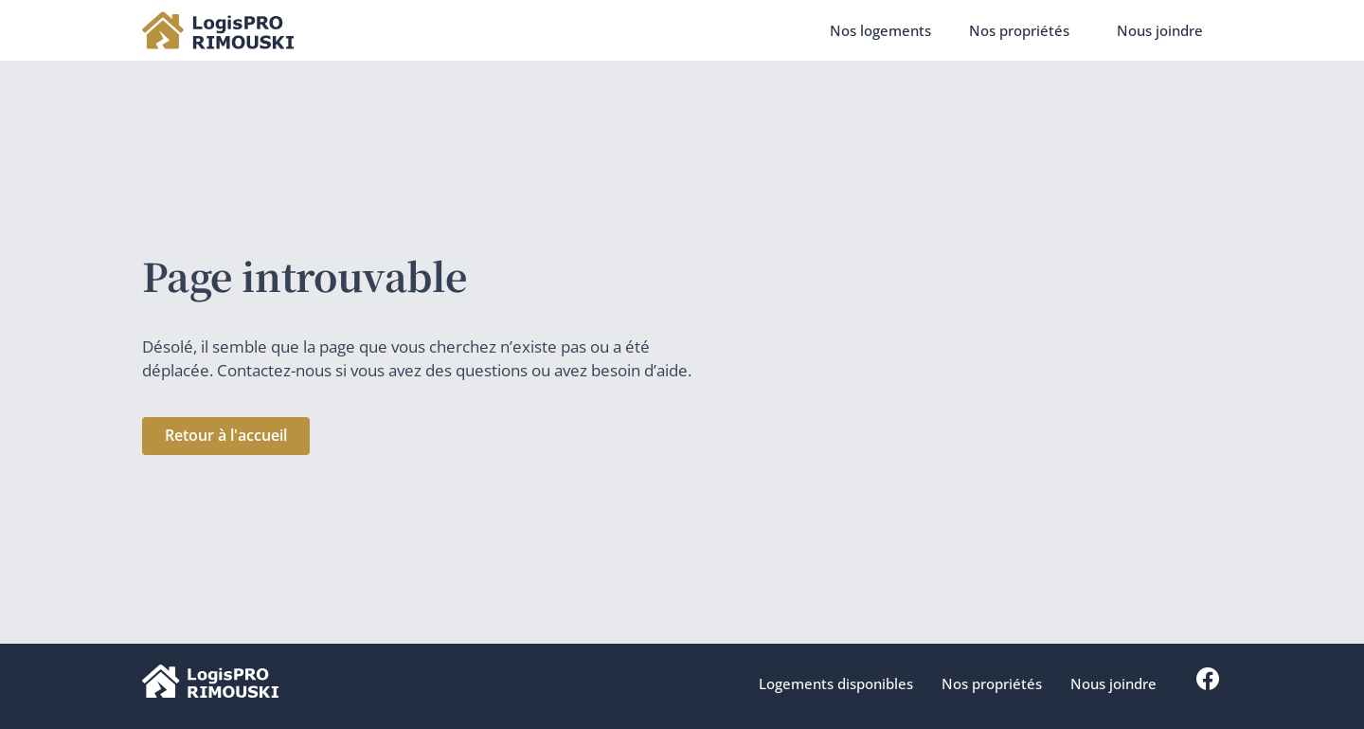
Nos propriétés (1024, 30)
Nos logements (880, 30)
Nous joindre (1160, 30)
